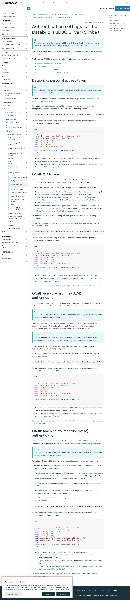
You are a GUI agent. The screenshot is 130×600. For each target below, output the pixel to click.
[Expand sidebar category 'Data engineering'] (27, 41)
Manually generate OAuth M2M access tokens (72, 206)
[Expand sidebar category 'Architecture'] (27, 66)
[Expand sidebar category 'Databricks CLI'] (27, 119)
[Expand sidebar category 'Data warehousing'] (27, 48)
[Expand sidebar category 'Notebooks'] (27, 72)
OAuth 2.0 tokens (41, 67)
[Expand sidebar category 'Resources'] (27, 261)
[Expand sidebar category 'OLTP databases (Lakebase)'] (27, 44)
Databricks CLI (61, 192)
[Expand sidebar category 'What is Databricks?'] (27, 16)
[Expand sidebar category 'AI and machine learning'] (27, 55)
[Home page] (34, 14)
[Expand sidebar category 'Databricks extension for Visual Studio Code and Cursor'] (27, 126)
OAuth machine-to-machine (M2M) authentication (54, 73)
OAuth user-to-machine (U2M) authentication (52, 70)
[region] (37, 587)
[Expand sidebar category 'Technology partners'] (27, 231)
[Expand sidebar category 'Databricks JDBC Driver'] (27, 168)
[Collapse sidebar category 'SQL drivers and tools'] (27, 134)
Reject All (48, 594)
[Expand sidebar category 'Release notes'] (27, 258)
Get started (25, 3)
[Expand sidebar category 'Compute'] (27, 69)
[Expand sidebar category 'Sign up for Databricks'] (27, 24)
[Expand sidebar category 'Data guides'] (27, 34)
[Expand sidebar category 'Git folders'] (27, 105)
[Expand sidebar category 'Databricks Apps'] (27, 102)
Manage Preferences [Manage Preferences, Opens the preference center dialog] (13, 594)
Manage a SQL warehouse (47, 486)
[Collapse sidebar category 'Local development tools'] (27, 112)
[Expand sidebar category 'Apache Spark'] (27, 79)
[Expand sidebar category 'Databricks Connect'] (27, 122)
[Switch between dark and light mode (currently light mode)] (126, 3)
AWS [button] (111, 8)
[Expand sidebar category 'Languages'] (27, 90)
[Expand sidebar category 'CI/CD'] (27, 108)
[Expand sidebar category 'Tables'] (27, 76)
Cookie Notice (47, 587)
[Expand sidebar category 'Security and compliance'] (27, 242)
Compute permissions (94, 483)
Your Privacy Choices (107, 591)
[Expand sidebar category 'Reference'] (27, 255)
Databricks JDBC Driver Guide (92, 286)
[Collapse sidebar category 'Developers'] (27, 86)
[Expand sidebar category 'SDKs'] (27, 131)
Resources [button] (70, 3)
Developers (36, 3)
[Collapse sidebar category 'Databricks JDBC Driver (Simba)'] (27, 173)
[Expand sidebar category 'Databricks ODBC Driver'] (27, 162)
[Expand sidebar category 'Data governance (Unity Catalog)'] (27, 247)
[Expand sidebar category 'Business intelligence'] (27, 58)
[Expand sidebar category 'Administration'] (27, 239)
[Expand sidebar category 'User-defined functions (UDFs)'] (27, 94)
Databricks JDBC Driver (79, 46)
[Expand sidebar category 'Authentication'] (27, 115)
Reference (46, 3)
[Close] (69, 579)
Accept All (63, 594)
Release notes (58, 3)
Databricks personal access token (48, 64)
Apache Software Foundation (106, 595)
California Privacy (89, 591)
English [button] (102, 8)
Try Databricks (122, 8)
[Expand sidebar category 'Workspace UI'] (27, 30)
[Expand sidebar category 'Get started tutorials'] (27, 27)
